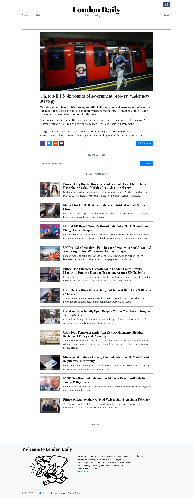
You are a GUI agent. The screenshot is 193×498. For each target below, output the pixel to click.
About (63, 493)
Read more (83, 471)
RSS (140, 456)
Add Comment (144, 143)
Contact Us (55, 493)
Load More (96, 424)
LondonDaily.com (41, 493)
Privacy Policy (74, 493)
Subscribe (146, 163)
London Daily (96, 9)
